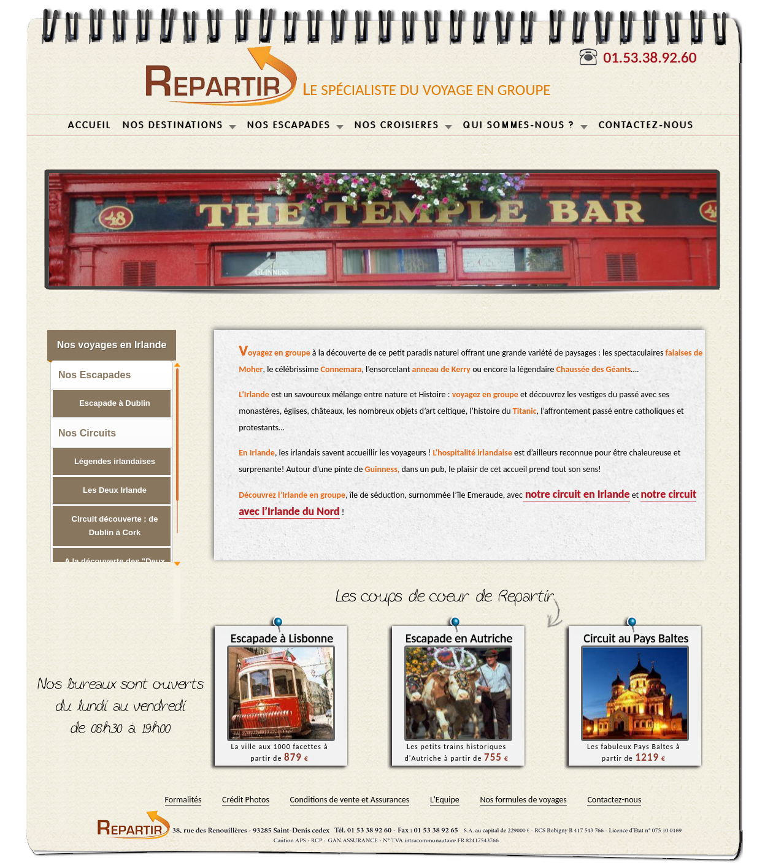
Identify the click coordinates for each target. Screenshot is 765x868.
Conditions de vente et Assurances (350, 799)
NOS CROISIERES (397, 125)
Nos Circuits (87, 433)
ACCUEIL (90, 125)
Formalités (183, 799)
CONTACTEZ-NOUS (646, 125)
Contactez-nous (614, 799)
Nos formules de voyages (523, 799)
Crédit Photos (245, 799)
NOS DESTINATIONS (173, 125)
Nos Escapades (94, 375)
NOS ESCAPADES (289, 125)
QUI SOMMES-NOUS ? (519, 125)
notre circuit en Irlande (576, 494)
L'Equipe (444, 799)
